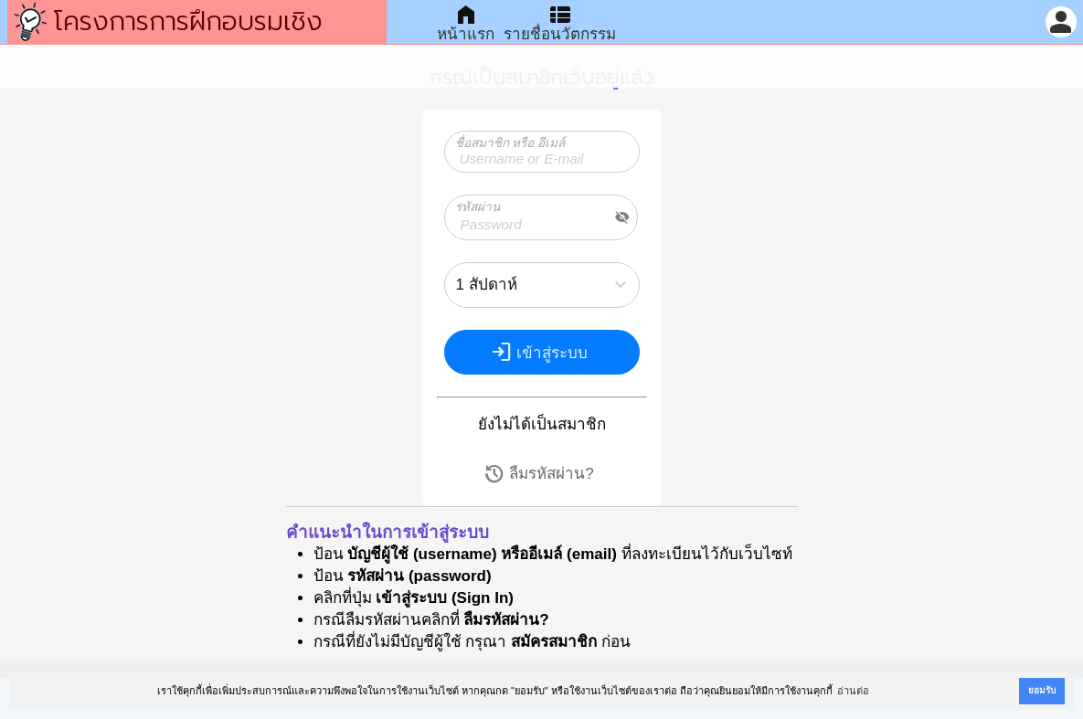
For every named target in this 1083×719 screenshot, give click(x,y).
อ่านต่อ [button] (853, 690)
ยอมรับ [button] (1042, 690)
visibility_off (622, 217)
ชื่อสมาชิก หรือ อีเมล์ (510, 143)
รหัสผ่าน (477, 207)
